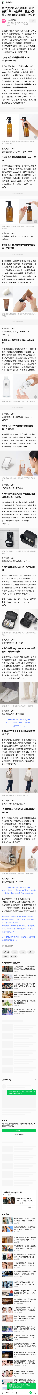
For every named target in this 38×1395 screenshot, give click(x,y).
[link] (12, 1393)
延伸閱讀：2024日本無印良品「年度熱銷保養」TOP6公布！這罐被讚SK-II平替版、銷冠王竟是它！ (18, 928)
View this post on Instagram (19, 719)
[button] (5, 1393)
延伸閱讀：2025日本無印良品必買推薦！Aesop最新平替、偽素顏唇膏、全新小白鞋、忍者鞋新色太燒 (18, 919)
